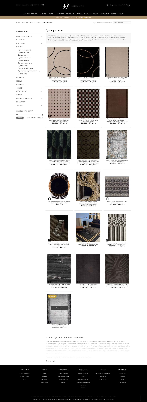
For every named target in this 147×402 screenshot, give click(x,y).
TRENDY (19, 105)
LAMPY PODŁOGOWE (63, 376)
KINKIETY (63, 382)
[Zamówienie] (122, 22)
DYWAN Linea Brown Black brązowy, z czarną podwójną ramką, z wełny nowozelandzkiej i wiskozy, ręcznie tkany (117, 120)
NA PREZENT (105, 14)
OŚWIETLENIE (60, 14)
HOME (18, 5)
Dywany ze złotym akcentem (28, 71)
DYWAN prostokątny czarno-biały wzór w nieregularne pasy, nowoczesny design (117, 243)
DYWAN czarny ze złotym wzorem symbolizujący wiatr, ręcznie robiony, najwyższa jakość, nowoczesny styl (88, 203)
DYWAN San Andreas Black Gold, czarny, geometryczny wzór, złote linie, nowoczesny (117, 285)
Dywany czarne (23, 55)
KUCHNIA (122, 376)
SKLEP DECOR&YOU (27, 22)
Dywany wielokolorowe (25, 68)
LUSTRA (83, 376)
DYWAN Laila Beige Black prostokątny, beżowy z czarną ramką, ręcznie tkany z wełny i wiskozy (117, 79)
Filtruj (20, 117)
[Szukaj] (107, 5)
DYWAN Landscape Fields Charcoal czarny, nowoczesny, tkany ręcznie (59, 285)
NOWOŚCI (27, 14)
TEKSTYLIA (83, 385)
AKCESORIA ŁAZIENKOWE (83, 382)
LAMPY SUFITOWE (63, 373)
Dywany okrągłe (23, 60)
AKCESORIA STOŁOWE (84, 14)
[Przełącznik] (42, 36)
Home (18, 22)
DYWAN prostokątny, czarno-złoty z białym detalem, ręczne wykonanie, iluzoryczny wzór (59, 244)
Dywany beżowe (23, 52)
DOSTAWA (78, 397)
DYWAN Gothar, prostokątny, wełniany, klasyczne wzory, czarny (117, 202)
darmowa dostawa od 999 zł (65, 17)
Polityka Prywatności (40, 397)
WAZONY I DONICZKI (83, 373)
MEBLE (51, 14)
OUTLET (121, 14)
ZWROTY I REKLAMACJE (90, 397)
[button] (113, 5)
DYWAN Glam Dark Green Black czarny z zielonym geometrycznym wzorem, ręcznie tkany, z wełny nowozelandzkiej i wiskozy (88, 162)
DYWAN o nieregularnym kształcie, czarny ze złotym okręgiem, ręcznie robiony (59, 202)
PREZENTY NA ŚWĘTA (24, 98)
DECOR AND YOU (109, 397)
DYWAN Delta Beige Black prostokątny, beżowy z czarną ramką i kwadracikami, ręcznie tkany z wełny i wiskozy (59, 120)
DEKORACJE (70, 14)
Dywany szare (22, 66)
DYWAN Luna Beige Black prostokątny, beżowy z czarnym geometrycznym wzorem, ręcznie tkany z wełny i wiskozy (59, 79)
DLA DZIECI (20, 43)
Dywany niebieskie (24, 58)
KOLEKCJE (43, 14)
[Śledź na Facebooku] (41, 5)
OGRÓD (114, 14)
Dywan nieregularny (24, 50)
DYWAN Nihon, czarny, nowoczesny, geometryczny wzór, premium (88, 285)
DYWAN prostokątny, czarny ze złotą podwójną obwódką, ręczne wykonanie (88, 243)
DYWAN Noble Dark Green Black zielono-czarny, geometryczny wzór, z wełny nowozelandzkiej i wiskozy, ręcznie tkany (59, 162)
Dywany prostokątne (25, 63)
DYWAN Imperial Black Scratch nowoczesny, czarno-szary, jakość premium (117, 161)
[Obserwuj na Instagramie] (43, 5)
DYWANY (96, 14)
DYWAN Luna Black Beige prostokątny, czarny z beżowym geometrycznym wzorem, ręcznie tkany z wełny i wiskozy (88, 79)
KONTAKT (36, 5)
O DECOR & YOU (27, 5)
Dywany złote (22, 74)
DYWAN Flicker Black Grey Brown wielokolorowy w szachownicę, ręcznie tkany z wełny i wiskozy (88, 120)
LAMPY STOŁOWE (63, 379)
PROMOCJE (34, 14)
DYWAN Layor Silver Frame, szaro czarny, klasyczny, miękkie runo (59, 325)
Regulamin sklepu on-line (58, 397)
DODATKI (83, 387)
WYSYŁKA (71, 397)
